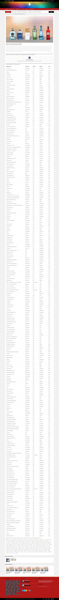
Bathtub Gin (35, 539)
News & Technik (12, 9)
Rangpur (20, 50)
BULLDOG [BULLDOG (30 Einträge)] (18, 583)
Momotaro (14, 49)
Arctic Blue (25, 539)
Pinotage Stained (10, 50)
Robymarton (25, 50)
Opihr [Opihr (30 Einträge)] (8, 591)
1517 (9, 539)
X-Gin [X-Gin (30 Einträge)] (6, 595)
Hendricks (19, 544)
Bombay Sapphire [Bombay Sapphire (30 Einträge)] (16, 582)
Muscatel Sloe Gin (20, 49)
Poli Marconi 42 (14, 50)
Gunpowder (50, 47)
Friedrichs (29, 47)
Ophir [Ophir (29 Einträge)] (6, 591)
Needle (26, 49)
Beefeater (41, 539)
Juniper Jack (50, 544)
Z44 (19, 51)
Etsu (15, 47)
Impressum (44, 0)
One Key (36, 49)
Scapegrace (47, 50)
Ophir (40, 49)
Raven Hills (23, 50)
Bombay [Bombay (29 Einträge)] (12, 582)
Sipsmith (31, 550)
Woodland (15, 51)
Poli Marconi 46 (17, 50)
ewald (16, 47)
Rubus (35, 50)
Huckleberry (22, 544)
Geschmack (37, 47)
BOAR (51, 539)
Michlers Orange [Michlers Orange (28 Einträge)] (8, 590)
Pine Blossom (12, 549)
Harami (16, 544)
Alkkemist (15, 539)
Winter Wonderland (12, 51)
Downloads (32, 9)
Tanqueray (49, 550)
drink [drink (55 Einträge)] (6, 586)
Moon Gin (16, 49)
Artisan (28, 539)
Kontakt (52, 0)
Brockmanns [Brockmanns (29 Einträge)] (13, 583)
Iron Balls (31, 544)
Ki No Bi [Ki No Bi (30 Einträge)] (12, 587)
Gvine (13, 544)
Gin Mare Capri (41, 47)
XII (18, 51)
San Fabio (45, 50)
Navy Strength (23, 49)
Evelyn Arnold (27, 580)
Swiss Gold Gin (45, 550)
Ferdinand (20, 47)
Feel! (18, 47)
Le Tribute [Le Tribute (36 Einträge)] (17, 587)
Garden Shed (33, 47)
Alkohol (18, 539)
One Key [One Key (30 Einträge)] (18, 590)
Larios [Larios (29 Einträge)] (14, 587)
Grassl (48, 47)
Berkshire (45, 539)
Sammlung (42, 50)
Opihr (41, 49)
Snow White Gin (40, 550)
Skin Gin (37, 550)
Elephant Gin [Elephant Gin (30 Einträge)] (12, 586)
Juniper (47, 544)
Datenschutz (48, 0)
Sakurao (40, 50)
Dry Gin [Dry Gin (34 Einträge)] (9, 586)
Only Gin (39, 49)
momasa (11, 49)
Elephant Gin (9, 47)
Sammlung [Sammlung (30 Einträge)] (17, 591)
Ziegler (21, 51)
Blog (22, 9)
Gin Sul (44, 47)
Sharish (28, 550)
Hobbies (26, 9)
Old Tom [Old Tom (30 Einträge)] (15, 590)
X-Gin (17, 51)
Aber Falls (12, 539)
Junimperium (43, 544)
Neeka (32, 49)
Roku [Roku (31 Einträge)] (14, 591)
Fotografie (18, 9)
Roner (29, 50)
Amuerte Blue (21, 539)
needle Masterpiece (29, 49)
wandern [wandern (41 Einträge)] (14, 594)
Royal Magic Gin (32, 50)
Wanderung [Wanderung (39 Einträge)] (18, 594)
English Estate (12, 47)
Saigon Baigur (37, 50)
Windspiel (8, 51)
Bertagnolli (48, 539)
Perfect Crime (48, 49)
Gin (17, 45)
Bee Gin (38, 539)
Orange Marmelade (45, 49)
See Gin (50, 50)
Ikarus (25, 544)
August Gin (31, 539)
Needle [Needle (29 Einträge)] (12, 590)
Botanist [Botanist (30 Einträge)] (10, 583)
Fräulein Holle (26, 47)
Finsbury (24, 47)
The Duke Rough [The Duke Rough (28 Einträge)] (8, 594)
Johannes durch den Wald (38, 544)
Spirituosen (19, 45)
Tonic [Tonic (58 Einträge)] (11, 594)
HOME (7, 9)
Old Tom (34, 49)
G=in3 (31, 47)
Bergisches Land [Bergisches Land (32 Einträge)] (8, 582)
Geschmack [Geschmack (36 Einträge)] (16, 586)
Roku (27, 50)
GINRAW (46, 47)
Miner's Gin (9, 49)
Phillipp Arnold (10, 45)
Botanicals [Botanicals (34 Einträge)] (7, 583)
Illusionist (28, 544)
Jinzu (34, 544)
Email (52, 52)
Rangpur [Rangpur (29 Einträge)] (11, 591)
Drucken (49, 52)
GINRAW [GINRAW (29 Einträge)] (8, 587)
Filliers (22, 47)
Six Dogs (34, 550)
